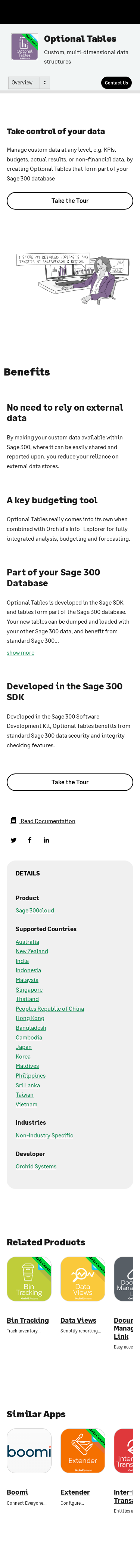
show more (20, 652)
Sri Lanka (28, 1084)
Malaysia (27, 979)
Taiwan (25, 1094)
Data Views (78, 1320)
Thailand (27, 998)
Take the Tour (70, 200)
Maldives (27, 1065)
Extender (75, 1492)
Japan (24, 1046)
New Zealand (32, 950)
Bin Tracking (28, 1320)
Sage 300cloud (35, 910)
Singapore (29, 989)
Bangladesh (31, 1027)
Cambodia (29, 1037)
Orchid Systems (36, 1166)
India (22, 960)
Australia (27, 941)
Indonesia (28, 969)
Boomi (17, 1492)
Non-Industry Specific (44, 1135)
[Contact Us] (116, 83)
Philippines (31, 1075)
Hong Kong (30, 1017)
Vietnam (26, 1103)
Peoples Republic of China (50, 1008)
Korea (23, 1056)
